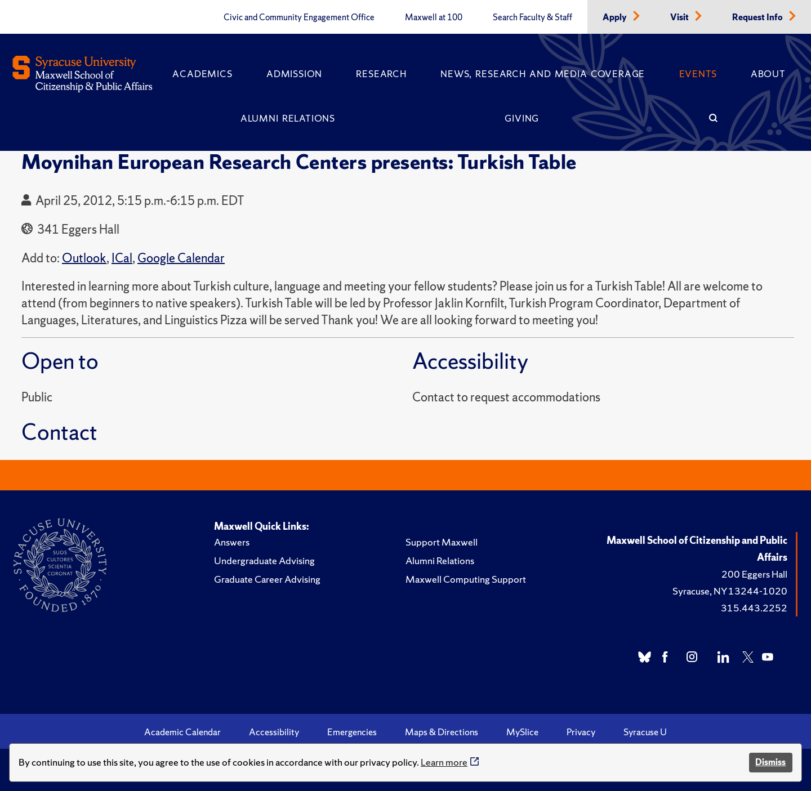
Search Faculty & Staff (532, 17)
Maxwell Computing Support (466, 579)
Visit (680, 17)
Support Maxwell (442, 541)
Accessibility (274, 732)
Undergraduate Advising (264, 560)
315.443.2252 (754, 607)
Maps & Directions (441, 732)
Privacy (581, 732)
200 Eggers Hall (754, 573)
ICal (122, 258)
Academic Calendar (182, 732)
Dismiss (770, 762)
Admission (294, 74)
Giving (522, 118)
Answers (231, 541)
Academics (202, 74)
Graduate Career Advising (267, 579)
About (768, 74)
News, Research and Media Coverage (542, 74)
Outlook (84, 258)
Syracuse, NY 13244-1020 (729, 590)
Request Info (758, 17)
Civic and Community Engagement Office (299, 17)
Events (698, 74)
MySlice (522, 732)
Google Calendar (181, 258)
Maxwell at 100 (433, 17)
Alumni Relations (287, 118)
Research (381, 74)
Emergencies (352, 732)
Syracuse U (645, 732)
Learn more (444, 762)
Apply (616, 17)
